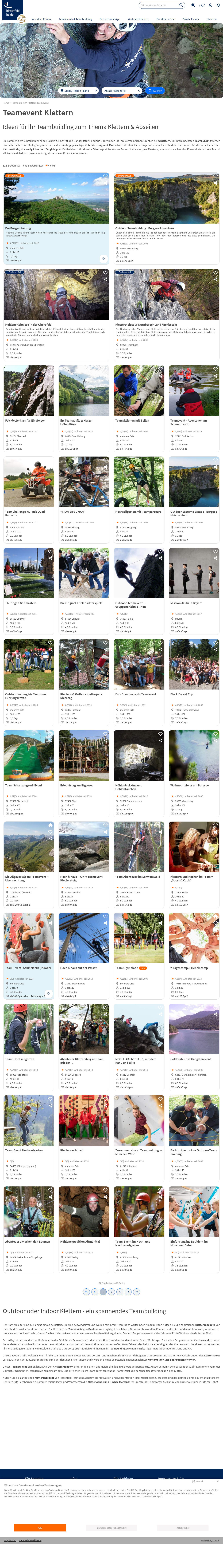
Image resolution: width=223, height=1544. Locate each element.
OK (40, 1527)
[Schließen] (217, 1481)
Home (6, 102)
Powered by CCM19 (210, 1540)
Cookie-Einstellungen (111, 1527)
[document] (111, 1503)
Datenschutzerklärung (30, 1540)
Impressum (10, 1540)
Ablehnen (183, 1527)
